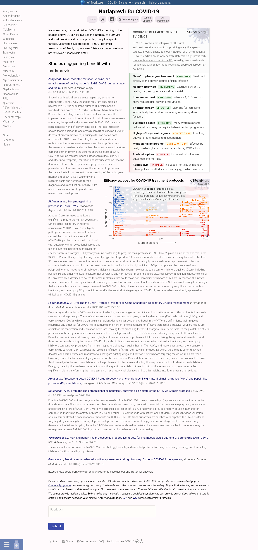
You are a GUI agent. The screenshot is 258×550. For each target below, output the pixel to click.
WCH (136, 499)
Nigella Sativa (11, 89)
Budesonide (10, 25)
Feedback (8, 140)
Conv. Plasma (10, 34)
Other (6, 135)
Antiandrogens (11, 16)
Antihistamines (11, 20)
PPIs (5, 98)
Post (55, 542)
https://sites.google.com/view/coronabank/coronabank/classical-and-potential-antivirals (100, 472)
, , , (70, 207)
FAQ (101, 542)
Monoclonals (10, 75)
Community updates (59, 486)
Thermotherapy (12, 117)
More (6, 126)
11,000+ (95, 45)
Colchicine (9, 29)
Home (6, 144)
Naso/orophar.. (11, 85)
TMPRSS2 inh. (11, 112)
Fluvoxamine (10, 43)
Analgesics (9, 11)
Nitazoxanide (10, 94)
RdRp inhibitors (11, 107)
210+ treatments (195, 52)
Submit (56, 527)
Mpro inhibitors (12, 80)
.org (95, 2)
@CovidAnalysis (86, 542)
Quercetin (8, 103)
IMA (125, 499)
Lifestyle (8, 57)
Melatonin (9, 62)
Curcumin (8, 39)
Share (69, 542)
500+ (175, 44)
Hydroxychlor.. (11, 48)
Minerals (8, 71)
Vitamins (8, 121)
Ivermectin (9, 52)
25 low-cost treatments (166, 65)
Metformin (9, 66)
